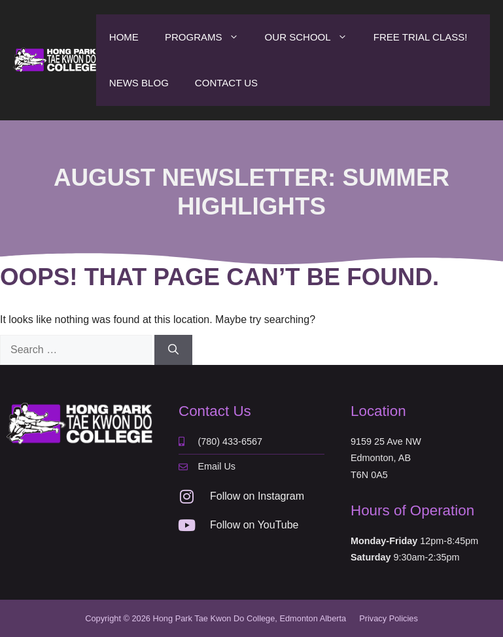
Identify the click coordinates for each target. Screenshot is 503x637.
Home (124, 37)
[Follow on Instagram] (186, 496)
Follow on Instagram (257, 496)
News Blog (139, 82)
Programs (208, 37)
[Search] (173, 350)
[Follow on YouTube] (186, 525)
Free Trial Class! (420, 37)
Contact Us (226, 82)
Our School (312, 37)
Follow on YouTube (254, 524)
